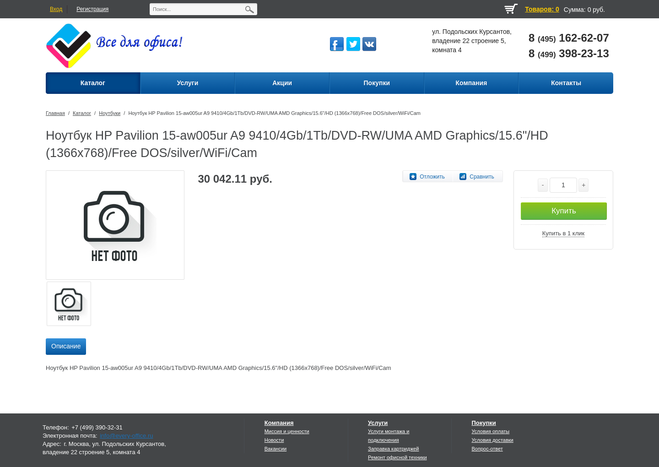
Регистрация (92, 9)
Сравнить (482, 177)
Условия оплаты (490, 431)
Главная (55, 113)
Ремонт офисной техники (397, 457)
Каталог (82, 113)
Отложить (432, 177)
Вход (56, 9)
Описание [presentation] (66, 346)
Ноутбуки (109, 113)
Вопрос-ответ (486, 448)
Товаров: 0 (542, 9)
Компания (279, 422)
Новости (274, 440)
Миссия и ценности (287, 431)
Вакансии (276, 448)
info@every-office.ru (126, 435)
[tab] (66, 346)
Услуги (378, 422)
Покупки (483, 422)
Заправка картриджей (393, 448)
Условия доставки (492, 440)
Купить (563, 210)
